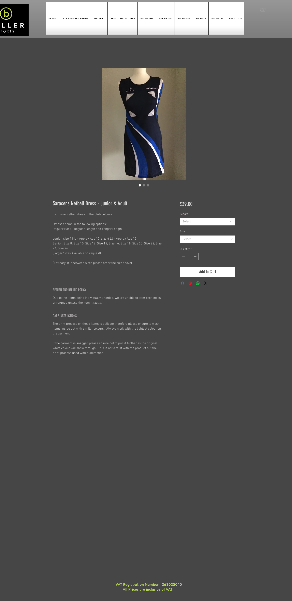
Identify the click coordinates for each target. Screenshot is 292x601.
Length (184, 214)
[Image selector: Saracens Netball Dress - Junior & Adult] (140, 185)
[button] (265, 9)
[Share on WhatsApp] (197, 283)
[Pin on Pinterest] (190, 283)
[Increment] (195, 256)
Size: (183, 231)
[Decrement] (183, 256)
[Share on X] (205, 283)
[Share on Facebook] (182, 283)
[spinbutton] (189, 256)
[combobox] (207, 222)
